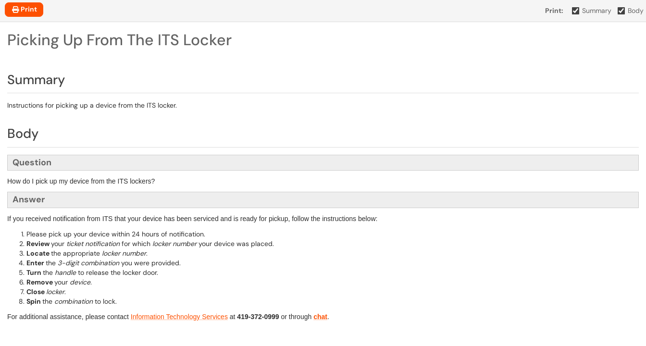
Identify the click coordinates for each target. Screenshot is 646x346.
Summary (591, 10)
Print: (554, 10)
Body (631, 10)
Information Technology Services (179, 317)
